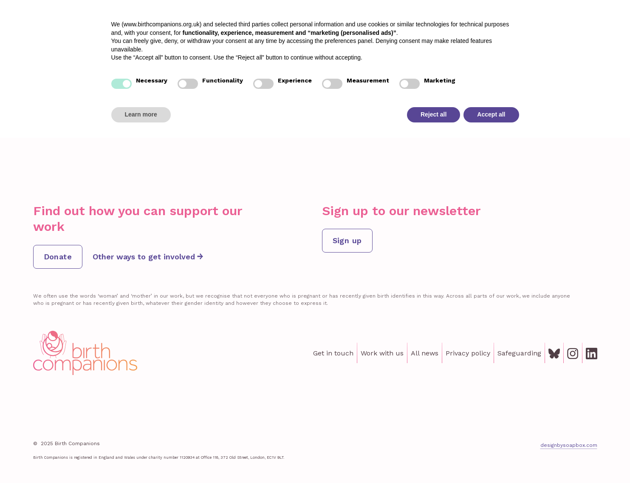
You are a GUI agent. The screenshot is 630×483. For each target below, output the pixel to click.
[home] (58, 29)
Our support (338, 29)
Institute (455, 29)
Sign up (347, 240)
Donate (598, 29)
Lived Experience (399, 29)
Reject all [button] (433, 459)
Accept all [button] (491, 459)
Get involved (504, 29)
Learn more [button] (141, 459)
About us (552, 29)
